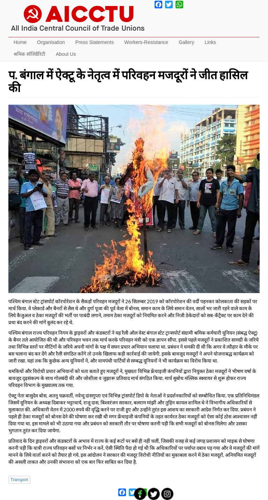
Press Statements (94, 42)
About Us (66, 54)
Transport (19, 479)
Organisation (51, 42)
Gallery (186, 42)
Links (210, 42)
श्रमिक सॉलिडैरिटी (29, 54)
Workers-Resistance (146, 42)
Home (20, 42)
